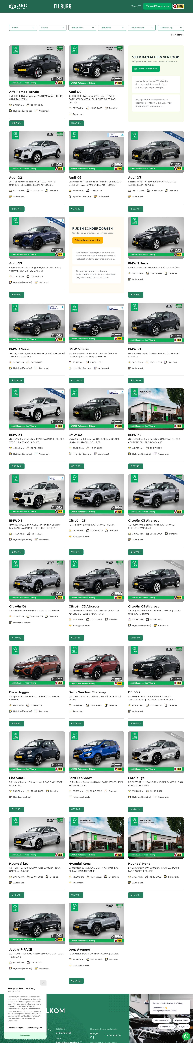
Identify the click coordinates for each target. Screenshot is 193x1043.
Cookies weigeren (34, 1028)
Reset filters (177, 35)
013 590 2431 (63, 1033)
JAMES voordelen (159, 6)
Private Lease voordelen (88, 240)
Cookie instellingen (15, 1028)
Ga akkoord (25, 1036)
